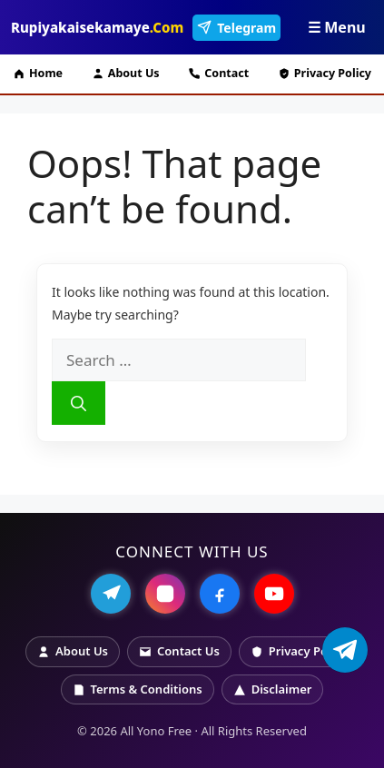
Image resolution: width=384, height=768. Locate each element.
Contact (218, 73)
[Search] (78, 403)
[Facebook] (220, 594)
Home (38, 73)
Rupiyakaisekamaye (97, 27)
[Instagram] (165, 594)
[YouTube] (274, 594)
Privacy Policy (324, 73)
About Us (126, 73)
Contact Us (179, 651)
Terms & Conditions (137, 689)
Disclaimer (272, 689)
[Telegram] (111, 594)
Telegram (236, 27)
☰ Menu (337, 27)
